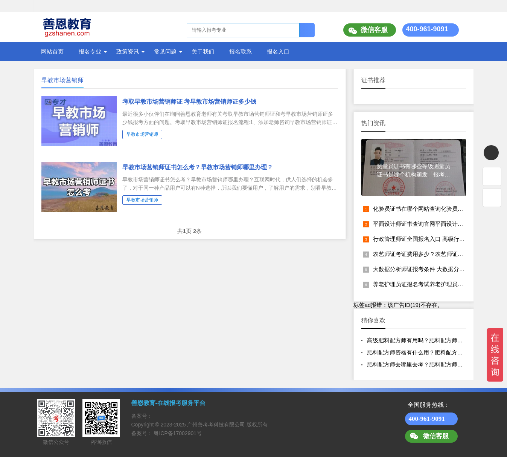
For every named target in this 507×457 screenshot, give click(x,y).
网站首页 (52, 51)
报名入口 (278, 51)
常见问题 (165, 51)
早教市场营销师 (142, 134)
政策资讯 (127, 51)
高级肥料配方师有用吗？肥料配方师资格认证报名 (429, 340)
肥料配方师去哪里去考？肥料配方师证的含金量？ (429, 364)
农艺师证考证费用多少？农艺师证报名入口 (426, 254)
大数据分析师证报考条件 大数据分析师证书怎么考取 (438, 269)
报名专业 (90, 51)
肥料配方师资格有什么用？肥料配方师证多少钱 (426, 352)
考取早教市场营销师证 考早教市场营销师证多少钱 (189, 101)
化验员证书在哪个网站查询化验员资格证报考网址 (435, 208)
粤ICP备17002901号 (178, 433)
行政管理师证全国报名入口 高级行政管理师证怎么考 (438, 239)
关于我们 (203, 51)
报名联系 (240, 51)
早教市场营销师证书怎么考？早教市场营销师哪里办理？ (197, 167)
